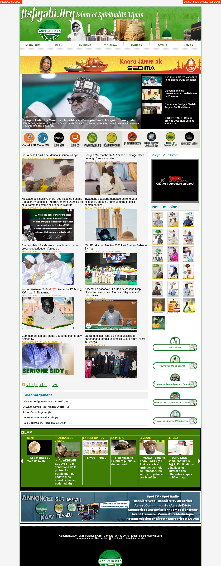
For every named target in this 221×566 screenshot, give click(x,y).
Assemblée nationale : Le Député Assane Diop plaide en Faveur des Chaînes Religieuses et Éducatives (115, 287)
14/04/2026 (114, 161)
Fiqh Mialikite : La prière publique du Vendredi (121, 457)
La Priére (117, 435)
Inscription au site (134, 523)
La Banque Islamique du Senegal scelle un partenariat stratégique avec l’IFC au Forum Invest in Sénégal (114, 330)
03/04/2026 (51, 292)
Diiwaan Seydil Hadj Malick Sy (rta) (40, 395)
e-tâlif (162, 45)
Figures (136, 45)
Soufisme (84, 45)
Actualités (33, 45)
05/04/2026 (114, 249)
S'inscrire (190, 1)
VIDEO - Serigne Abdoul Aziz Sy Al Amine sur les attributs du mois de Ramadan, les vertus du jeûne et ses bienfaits (153, 460)
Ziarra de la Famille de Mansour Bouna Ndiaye (47, 155)
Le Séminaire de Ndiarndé (36, 405)
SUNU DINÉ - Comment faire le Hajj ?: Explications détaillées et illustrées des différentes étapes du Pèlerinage (181, 460)
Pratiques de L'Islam (68, 435)
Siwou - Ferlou (94, 455)
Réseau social (10, 1)
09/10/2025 (97, 334)
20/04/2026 (51, 158)
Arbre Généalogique (33, 400)
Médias (188, 45)
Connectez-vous (209, 1)
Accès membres (86, 523)
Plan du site (101, 523)
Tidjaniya (110, 45)
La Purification (92, 435)
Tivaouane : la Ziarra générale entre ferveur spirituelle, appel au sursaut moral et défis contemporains (114, 199)
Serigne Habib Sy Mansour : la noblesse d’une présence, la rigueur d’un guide (80, 120)
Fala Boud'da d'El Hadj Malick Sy (39, 410)
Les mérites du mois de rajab (40, 456)
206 (54, 374)
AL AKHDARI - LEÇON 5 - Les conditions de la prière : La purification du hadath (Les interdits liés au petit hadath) (67, 460)
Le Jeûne (145, 435)
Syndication (118, 523)
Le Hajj (172, 435)
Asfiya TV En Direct (165, 155)
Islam (59, 45)
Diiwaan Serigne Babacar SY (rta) (39, 390)
